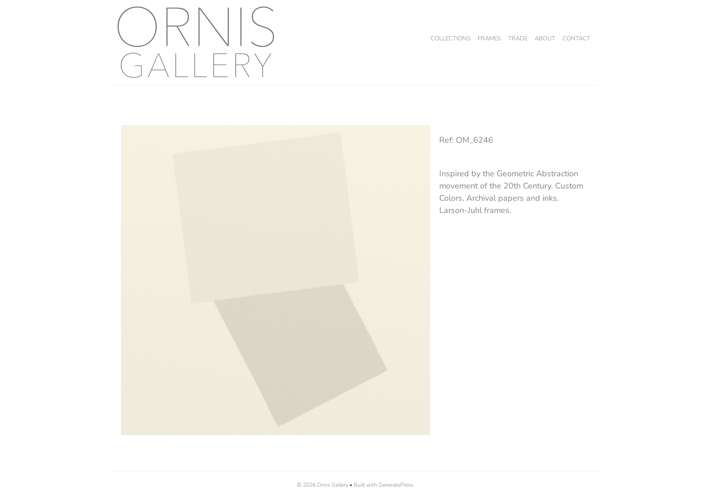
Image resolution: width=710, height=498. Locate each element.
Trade (518, 38)
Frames (489, 38)
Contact (576, 38)
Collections (450, 38)
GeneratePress (396, 484)
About (545, 38)
